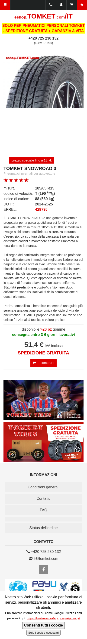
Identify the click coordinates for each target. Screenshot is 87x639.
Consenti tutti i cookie (43, 625)
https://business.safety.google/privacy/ (53, 618)
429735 (41, 209)
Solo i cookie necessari (43, 632)
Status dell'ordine (43, 528)
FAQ (43, 510)
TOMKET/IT (43, 16)
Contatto (43, 498)
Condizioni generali (43, 487)
